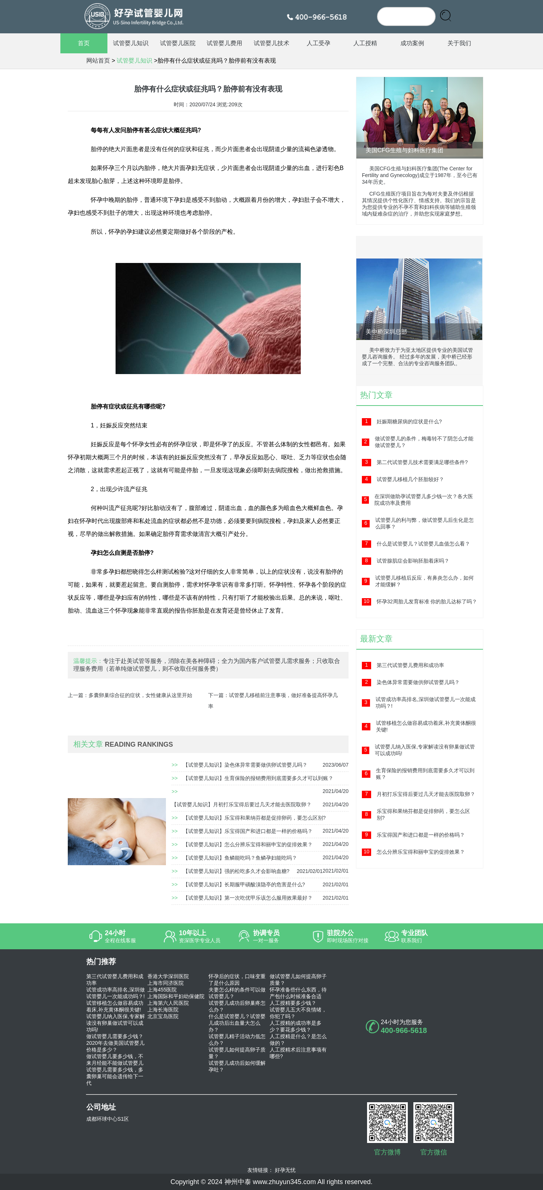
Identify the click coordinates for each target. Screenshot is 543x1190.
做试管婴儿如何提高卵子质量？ (298, 979)
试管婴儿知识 (131, 43)
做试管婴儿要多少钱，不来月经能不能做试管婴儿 (114, 1059)
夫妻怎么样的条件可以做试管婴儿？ (237, 993)
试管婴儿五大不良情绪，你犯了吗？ (298, 1013)
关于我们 (459, 43)
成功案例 (412, 43)
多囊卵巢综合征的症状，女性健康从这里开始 (140, 695)
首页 (84, 43)
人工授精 (365, 43)
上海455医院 (162, 990)
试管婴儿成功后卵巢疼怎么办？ (237, 1006)
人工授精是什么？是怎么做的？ (298, 1039)
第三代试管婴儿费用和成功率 (114, 979)
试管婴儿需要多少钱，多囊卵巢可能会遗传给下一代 (114, 1076)
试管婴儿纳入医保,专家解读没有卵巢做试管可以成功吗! (115, 1023)
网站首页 (98, 60)
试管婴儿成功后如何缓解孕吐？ (237, 1066)
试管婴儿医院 (178, 43)
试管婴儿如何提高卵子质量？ (237, 1053)
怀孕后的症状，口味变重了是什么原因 (237, 979)
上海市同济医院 (165, 983)
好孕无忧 (285, 1170)
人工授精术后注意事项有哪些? (298, 1053)
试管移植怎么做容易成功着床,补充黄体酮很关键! (114, 1006)
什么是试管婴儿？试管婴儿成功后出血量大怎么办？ (237, 1023)
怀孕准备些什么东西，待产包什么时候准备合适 (298, 993)
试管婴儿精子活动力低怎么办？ (237, 1039)
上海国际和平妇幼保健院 (175, 996)
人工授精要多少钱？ (293, 1003)
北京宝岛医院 (163, 1016)
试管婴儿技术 (271, 43)
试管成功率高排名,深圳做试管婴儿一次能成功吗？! (115, 993)
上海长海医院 (163, 1010)
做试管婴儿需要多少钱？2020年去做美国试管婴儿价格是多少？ (115, 1043)
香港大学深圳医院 (168, 976)
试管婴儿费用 (224, 43)
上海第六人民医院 (168, 1003)
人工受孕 (318, 43)
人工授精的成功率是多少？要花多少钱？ (296, 1026)
